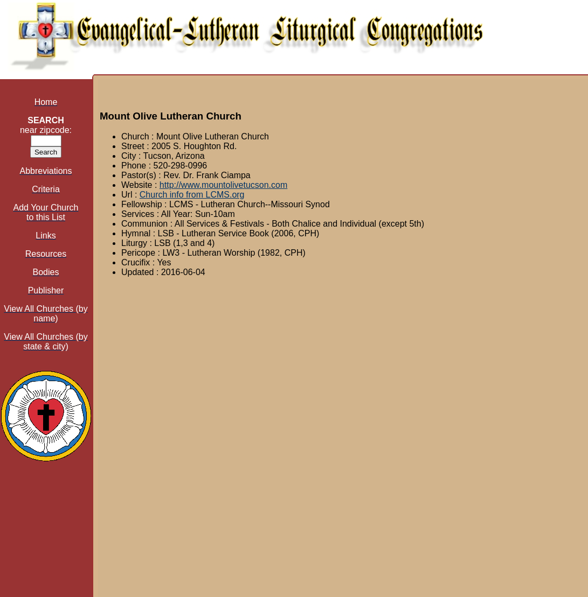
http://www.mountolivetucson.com (223, 184)
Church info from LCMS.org (192, 194)
